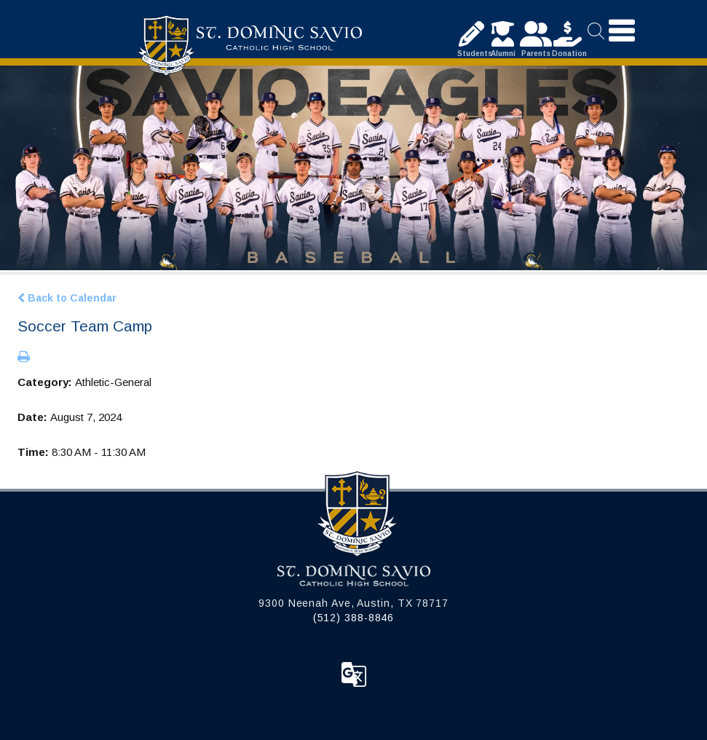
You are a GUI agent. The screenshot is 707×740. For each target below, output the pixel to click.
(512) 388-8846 (354, 617)
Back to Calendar (66, 298)
